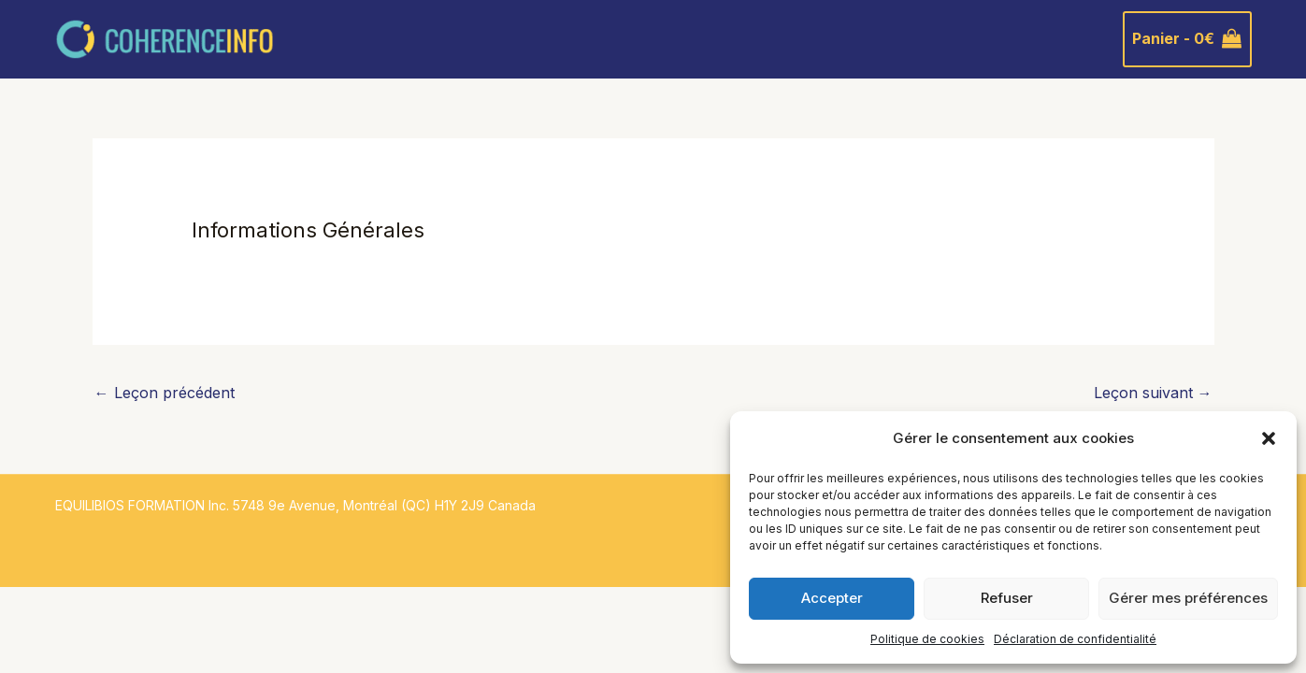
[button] (1268, 438)
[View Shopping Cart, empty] (1187, 39)
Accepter (832, 598)
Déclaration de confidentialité (1075, 639)
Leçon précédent (164, 392)
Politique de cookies (927, 639)
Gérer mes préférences (1188, 598)
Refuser (1007, 598)
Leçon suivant (1153, 392)
